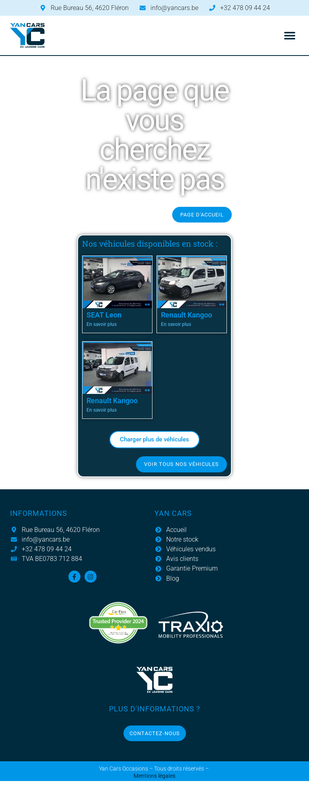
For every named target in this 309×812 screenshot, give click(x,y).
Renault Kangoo (186, 315)
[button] (290, 36)
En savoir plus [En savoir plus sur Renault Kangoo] (176, 324)
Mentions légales (154, 776)
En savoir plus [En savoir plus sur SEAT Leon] (102, 324)
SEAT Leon (104, 315)
